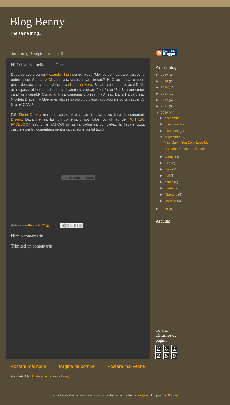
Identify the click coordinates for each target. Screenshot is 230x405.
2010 (165, 112)
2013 (165, 93)
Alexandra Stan (58, 74)
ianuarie (171, 201)
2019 (165, 74)
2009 (165, 209)
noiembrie (172, 124)
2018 (165, 81)
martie (169, 188)
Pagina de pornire (77, 366)
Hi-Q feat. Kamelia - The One (185, 148)
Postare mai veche (126, 366)
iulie (168, 163)
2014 (165, 87)
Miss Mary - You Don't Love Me (186, 142)
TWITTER (136, 119)
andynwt (143, 395)
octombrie (172, 131)
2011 (165, 106)
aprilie (169, 182)
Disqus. (17, 119)
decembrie (173, 118)
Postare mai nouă (28, 366)
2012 (165, 100)
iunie (168, 169)
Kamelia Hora (81, 85)
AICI (48, 79)
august (170, 156)
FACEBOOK (21, 124)
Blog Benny (37, 21)
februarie (171, 194)
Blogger (172, 395)
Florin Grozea (30, 114)
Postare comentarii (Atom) (50, 376)
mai (168, 175)
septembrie (173, 137)
